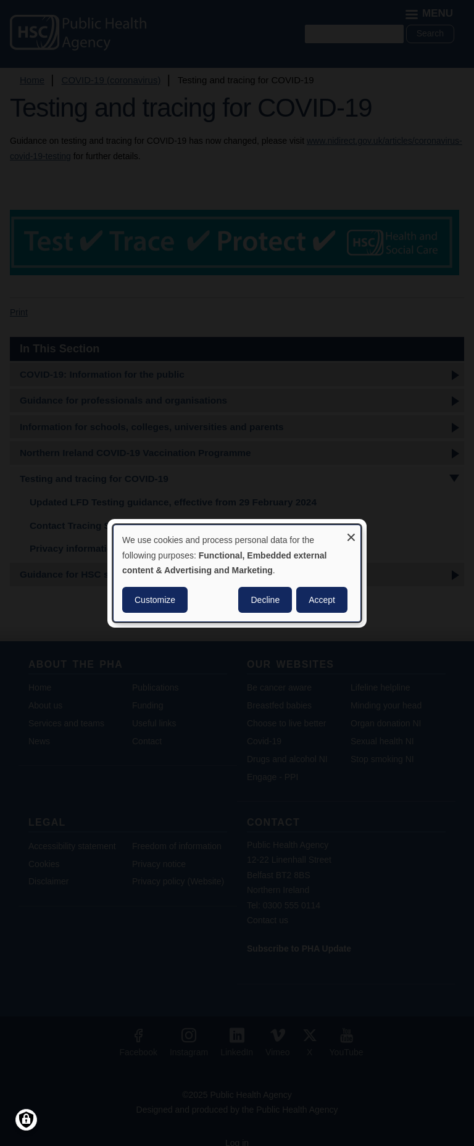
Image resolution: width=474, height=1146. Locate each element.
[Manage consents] (26, 1120)
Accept (322, 600)
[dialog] (237, 573)
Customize (155, 600)
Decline (265, 600)
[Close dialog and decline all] (351, 532)
